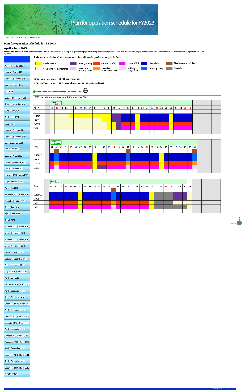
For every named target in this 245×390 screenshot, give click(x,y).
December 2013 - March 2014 (17, 323)
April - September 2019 (17, 233)
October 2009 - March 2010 (17, 368)
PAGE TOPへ (17, 374)
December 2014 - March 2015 (17, 303)
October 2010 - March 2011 (17, 355)
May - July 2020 (17, 207)
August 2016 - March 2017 (17, 271)
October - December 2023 (17, 136)
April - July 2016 (17, 278)
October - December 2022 (17, 162)
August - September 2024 (17, 104)
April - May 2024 (17, 117)
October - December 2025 (17, 78)
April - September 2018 (17, 245)
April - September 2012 (17, 168)
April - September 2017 (17, 265)
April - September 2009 (17, 361)
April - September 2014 (17, 297)
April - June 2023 (17, 149)
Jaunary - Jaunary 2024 (17, 130)
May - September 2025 (17, 85)
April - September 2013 (17, 310)
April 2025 (17, 91)
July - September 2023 (17, 143)
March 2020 (17, 220)
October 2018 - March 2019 (17, 239)
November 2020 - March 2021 (17, 194)
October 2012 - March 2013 (17, 335)
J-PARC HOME (98, 2)
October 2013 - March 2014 (17, 316)
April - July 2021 (17, 188)
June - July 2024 (17, 110)
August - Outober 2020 (17, 200)
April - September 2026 (17, 59)
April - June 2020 (17, 213)
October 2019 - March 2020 (17, 226)
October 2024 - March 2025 (17, 98)
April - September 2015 (17, 290)
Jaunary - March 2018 (17, 252)
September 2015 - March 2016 (17, 284)
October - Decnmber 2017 (17, 258)
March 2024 (17, 123)
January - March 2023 (17, 155)
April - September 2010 (17, 348)
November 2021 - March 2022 (17, 175)
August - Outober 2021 (17, 181)
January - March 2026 (17, 72)
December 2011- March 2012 (17, 342)
